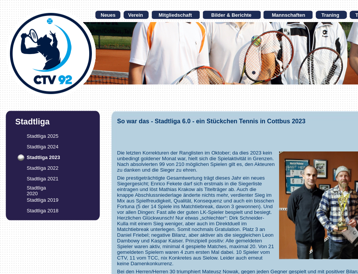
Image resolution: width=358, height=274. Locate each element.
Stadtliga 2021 (42, 179)
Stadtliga (36, 188)
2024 (52, 147)
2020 (32, 193)
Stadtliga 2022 (42, 168)
